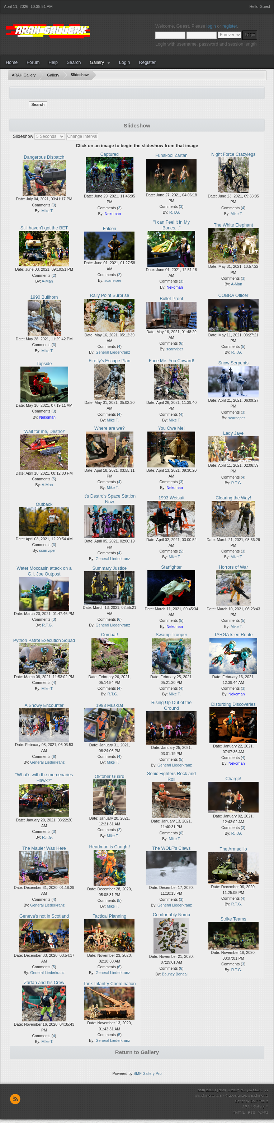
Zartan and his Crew (44, 982)
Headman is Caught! (109, 846)
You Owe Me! (171, 428)
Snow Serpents (233, 362)
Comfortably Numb (171, 914)
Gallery (97, 62)
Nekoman (113, 213)
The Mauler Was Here (44, 848)
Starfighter (171, 567)
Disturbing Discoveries (233, 704)
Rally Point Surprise (109, 295)
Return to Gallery (137, 1052)
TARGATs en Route (233, 634)
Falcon (109, 228)
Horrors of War (233, 567)
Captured (109, 154)
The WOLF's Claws (171, 848)
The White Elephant (233, 225)
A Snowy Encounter (44, 705)
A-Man (47, 281)
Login (124, 62)
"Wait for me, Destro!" (44, 431)
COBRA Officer (233, 295)
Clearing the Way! (233, 497)
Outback (44, 504)
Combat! (109, 634)
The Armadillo (233, 849)
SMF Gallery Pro (147, 1073)
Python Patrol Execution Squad (44, 640)
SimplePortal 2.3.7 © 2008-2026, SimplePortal (231, 1096)
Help (53, 62)
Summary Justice (110, 568)
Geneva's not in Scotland (44, 916)
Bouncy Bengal (174, 974)
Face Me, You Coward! (171, 360)
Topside (44, 363)
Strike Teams (233, 919)
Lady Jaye (233, 433)
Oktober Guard (109, 776)
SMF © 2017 (229, 1090)
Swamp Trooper (171, 634)
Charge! (233, 778)
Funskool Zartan (171, 155)
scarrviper (112, 280)
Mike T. (47, 211)
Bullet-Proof (171, 298)
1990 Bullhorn (44, 297)
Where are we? (109, 428)
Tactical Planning (110, 916)
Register (147, 62)
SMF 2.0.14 (207, 1090)
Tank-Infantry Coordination (109, 983)
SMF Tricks (259, 1101)
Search (74, 62)
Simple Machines (254, 1090)
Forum (33, 62)
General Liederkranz (112, 352)
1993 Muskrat (109, 705)
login (211, 26)
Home (12, 62)
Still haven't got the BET (44, 227)
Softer (240, 1101)
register (229, 26)
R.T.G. (174, 212)
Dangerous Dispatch (44, 157)
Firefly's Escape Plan (109, 360)
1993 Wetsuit (172, 497)
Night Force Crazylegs (233, 154)
